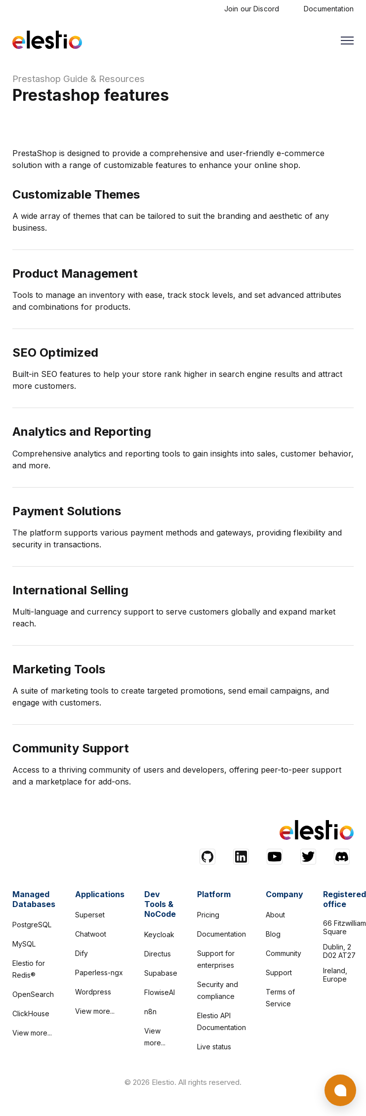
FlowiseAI (159, 992)
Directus (157, 954)
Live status (214, 1046)
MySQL (24, 944)
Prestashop (36, 78)
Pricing (208, 914)
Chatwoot (90, 934)
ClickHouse (30, 1013)
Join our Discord (251, 8)
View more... (32, 1033)
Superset (90, 914)
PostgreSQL (31, 924)
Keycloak (159, 934)
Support (279, 972)
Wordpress (93, 992)
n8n (150, 1011)
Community (283, 953)
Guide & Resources (104, 78)
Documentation (329, 8)
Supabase (160, 973)
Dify (81, 953)
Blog (273, 934)
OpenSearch (33, 994)
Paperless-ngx (99, 972)
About (275, 914)
